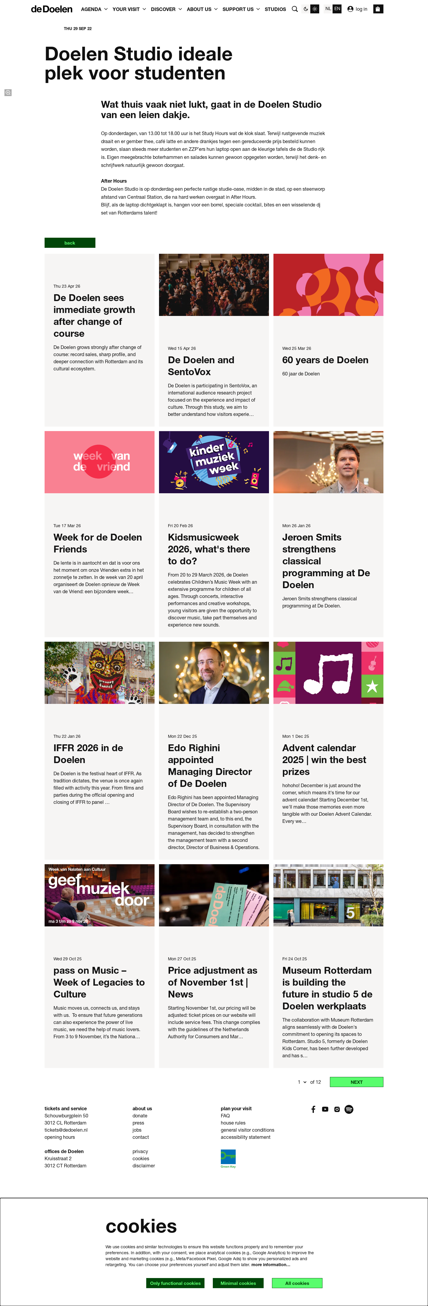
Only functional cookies (171, 1283)
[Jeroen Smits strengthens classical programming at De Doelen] (328, 587)
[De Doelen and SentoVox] (214, 409)
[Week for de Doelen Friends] (100, 587)
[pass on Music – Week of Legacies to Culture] (100, 1020)
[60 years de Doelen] (328, 409)
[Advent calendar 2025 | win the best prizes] (328, 797)
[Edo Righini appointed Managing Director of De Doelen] (214, 797)
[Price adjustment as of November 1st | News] (214, 1020)
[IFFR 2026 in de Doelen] (100, 797)
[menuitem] (275, 9)
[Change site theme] (310, 8)
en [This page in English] (337, 8)
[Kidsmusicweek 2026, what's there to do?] (214, 587)
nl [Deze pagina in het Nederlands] (328, 8)
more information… (270, 1264)
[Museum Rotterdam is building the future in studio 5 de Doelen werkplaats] (328, 1020)
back (70, 367)
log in (357, 9)
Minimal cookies (235, 1283)
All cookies (296, 1283)
